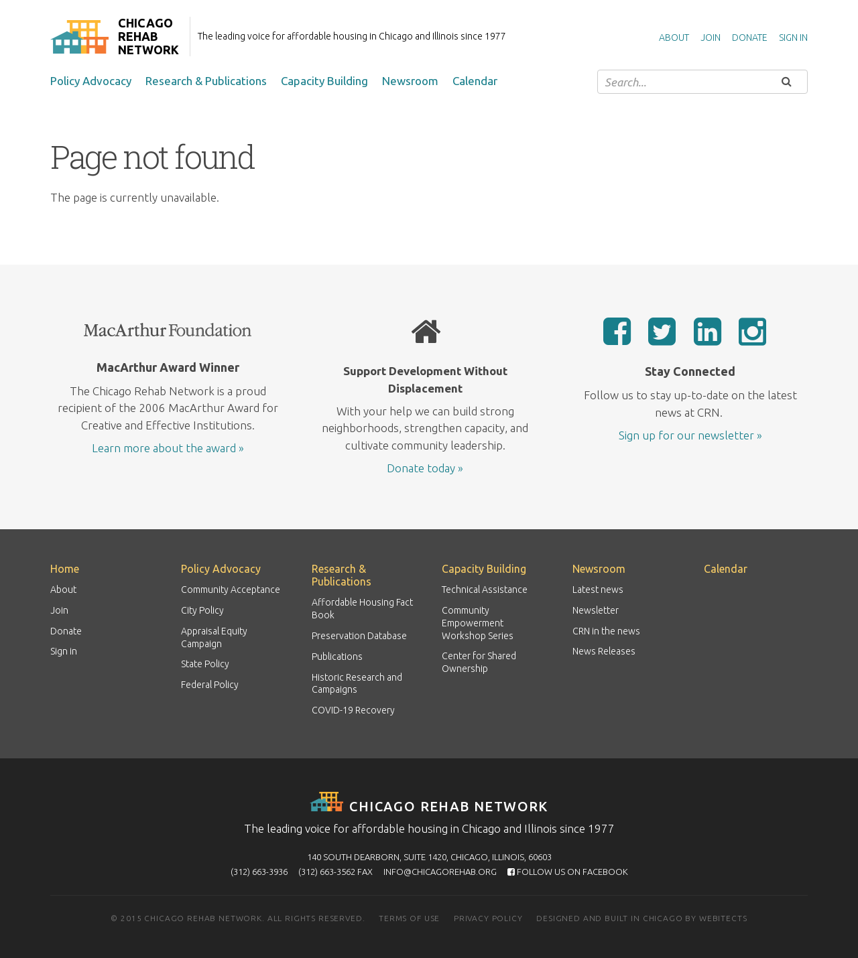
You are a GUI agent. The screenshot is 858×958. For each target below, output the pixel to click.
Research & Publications (206, 80)
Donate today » (425, 468)
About (674, 37)
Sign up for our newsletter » (690, 435)
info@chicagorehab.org (440, 871)
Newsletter (595, 610)
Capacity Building (324, 80)
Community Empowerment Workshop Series (477, 623)
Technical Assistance (485, 589)
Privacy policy (488, 918)
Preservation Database (359, 635)
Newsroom (410, 80)
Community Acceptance (230, 589)
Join (710, 37)
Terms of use (409, 918)
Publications (337, 656)
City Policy (202, 610)
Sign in (793, 37)
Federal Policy (210, 684)
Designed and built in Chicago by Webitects (641, 918)
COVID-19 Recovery (353, 710)
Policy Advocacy (90, 80)
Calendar (474, 80)
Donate (750, 37)
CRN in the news (606, 631)
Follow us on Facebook (567, 871)
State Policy (205, 664)
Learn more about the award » (168, 447)
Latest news (597, 589)
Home (64, 569)
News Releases (603, 651)
